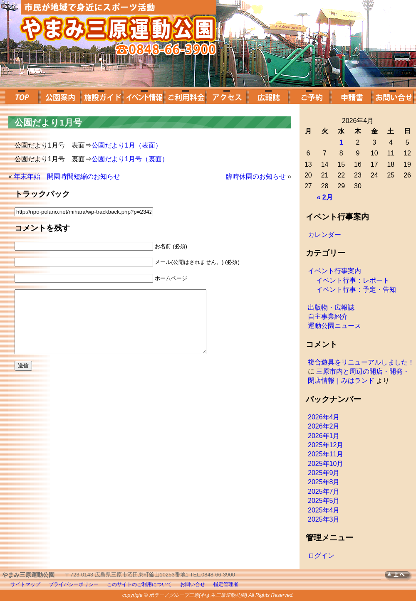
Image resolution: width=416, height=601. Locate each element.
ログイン (321, 555)
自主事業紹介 (328, 316)
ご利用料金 (185, 95)
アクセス (227, 95)
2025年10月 (325, 463)
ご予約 (310, 95)
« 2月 (324, 197)
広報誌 (268, 95)
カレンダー (324, 234)
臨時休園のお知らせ (256, 176)
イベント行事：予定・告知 (356, 289)
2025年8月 (324, 481)
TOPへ (400, 576)
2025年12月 (325, 444)
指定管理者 (225, 584)
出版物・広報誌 (331, 307)
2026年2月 (324, 426)
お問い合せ (393, 95)
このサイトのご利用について (139, 584)
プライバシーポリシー (74, 584)
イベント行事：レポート (352, 280)
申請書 (351, 95)
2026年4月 (324, 417)
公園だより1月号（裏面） (130, 159)
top (21, 95)
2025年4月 (324, 510)
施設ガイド (102, 95)
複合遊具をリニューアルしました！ (361, 362)
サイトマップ (25, 584)
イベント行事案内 (334, 270)
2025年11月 (325, 454)
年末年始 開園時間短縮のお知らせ (67, 176)
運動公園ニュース (334, 325)
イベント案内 (143, 95)
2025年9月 (324, 472)
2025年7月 (324, 491)
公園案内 (60, 95)
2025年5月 (324, 500)
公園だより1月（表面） (127, 145)
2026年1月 (324, 435)
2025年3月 (324, 519)
